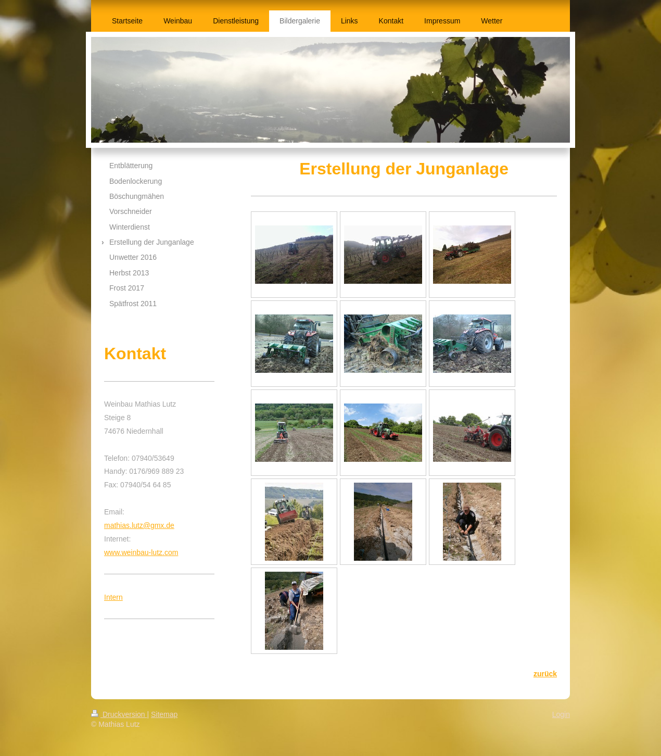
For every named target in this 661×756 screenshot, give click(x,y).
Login (561, 714)
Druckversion (119, 714)
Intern (113, 597)
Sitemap (164, 714)
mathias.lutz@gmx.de (139, 525)
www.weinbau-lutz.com (141, 552)
